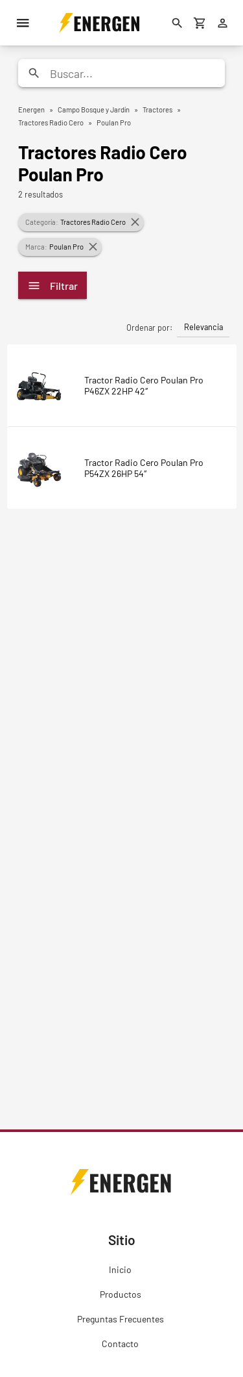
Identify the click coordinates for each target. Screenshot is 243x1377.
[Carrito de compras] (199, 22)
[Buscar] (177, 22)
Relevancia (203, 327)
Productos (120, 1294)
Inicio (120, 1269)
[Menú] (22, 22)
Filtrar (52, 285)
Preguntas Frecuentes (120, 1318)
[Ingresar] (222, 22)
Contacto (120, 1343)
